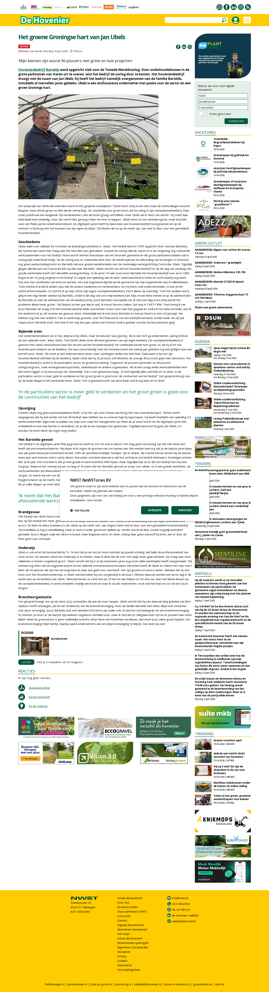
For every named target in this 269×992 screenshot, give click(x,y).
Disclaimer (124, 952)
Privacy (122, 956)
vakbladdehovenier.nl (147, 984)
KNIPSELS (203, 573)
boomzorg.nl (123, 984)
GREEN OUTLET (208, 243)
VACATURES (205, 132)
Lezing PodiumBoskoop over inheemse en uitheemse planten (231, 422)
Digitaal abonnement (130, 925)
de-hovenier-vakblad (185, 915)
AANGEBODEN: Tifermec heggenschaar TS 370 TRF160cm (221, 296)
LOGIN (26, 662)
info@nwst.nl (180, 898)
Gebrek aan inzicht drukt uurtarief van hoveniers (229, 755)
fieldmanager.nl (54, 984)
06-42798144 (181, 909)
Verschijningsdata (128, 969)
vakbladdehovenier (184, 921)
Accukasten (59, 638)
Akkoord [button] (185, 510)
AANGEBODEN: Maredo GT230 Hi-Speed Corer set (219, 283)
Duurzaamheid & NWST (132, 911)
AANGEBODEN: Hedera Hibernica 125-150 (220, 272)
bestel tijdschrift (39, 697)
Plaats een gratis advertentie (213, 307)
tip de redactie (38, 706)
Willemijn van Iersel (30, 51)
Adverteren (124, 965)
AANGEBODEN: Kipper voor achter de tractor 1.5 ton (223, 251)
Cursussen (124, 916)
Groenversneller (127, 907)
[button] (79, 510)
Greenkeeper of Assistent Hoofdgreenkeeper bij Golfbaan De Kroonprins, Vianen (230, 186)
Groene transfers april (228, 740)
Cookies (122, 961)
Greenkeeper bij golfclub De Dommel (231, 156)
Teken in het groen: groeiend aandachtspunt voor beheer (232, 797)
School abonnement (130, 938)
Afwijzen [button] (154, 510)
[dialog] (134, 496)
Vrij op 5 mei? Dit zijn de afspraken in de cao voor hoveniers (229, 770)
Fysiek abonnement (129, 898)
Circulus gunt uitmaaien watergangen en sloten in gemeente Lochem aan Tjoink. (221, 520)
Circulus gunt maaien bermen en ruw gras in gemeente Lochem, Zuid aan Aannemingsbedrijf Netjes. (223, 490)
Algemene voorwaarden (132, 947)
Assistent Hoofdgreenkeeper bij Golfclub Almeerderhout (232, 169)
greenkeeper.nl (77, 984)
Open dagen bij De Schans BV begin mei (232, 349)
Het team (123, 934)
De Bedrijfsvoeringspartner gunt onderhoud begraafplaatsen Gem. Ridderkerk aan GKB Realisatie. (223, 473)
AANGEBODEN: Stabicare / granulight (218, 262)
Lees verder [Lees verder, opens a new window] (94, 500)
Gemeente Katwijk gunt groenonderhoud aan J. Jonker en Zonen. (221, 533)
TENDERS (203, 463)
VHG (69, 601)
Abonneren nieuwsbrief (132, 929)
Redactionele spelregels (133, 943)
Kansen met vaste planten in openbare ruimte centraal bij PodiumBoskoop (232, 367)
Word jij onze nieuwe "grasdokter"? (226, 202)
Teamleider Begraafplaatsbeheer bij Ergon (229, 142)
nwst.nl (219, 984)
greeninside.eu (202, 984)
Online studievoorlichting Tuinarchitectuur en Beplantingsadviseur (229, 403)
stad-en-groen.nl (101, 984)
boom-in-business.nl (177, 984)
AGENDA (202, 341)
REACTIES (26, 671)
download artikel (39, 688)
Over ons (123, 902)
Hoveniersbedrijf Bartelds (38, 70)
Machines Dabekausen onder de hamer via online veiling (232, 784)
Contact (122, 920)
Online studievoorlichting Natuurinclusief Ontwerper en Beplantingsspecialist (231, 386)
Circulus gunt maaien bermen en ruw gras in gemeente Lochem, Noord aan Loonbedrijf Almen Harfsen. (223, 506)
